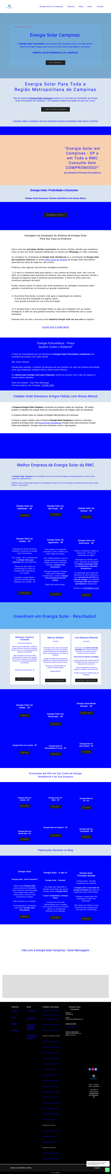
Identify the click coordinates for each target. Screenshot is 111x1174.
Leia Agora (25, 839)
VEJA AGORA (86, 517)
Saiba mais (24, 916)
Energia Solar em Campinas (51, 6)
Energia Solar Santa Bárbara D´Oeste (51, 1091)
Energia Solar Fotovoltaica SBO (49, 1086)
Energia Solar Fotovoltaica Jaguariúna (51, 1046)
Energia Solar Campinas (41, 98)
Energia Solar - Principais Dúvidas (32, 1036)
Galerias (71, 6)
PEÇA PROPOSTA (55, 62)
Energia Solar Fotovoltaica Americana (51, 1024)
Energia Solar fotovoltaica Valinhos (50, 1063)
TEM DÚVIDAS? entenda (25, 679)
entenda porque (86, 713)
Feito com (55, 1172)
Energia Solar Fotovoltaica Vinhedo (50, 1058)
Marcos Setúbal (55, 637)
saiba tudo (55, 754)
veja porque (55, 514)
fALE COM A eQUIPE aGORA (55, 680)
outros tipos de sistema (55, 260)
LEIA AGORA (86, 918)
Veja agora (25, 515)
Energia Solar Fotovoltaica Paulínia (50, 1108)
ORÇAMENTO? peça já (55, 215)
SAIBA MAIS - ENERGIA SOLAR (86, 680)
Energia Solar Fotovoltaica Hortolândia (51, 1102)
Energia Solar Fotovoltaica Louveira (50, 1080)
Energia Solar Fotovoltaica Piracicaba (51, 1030)
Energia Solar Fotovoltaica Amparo (50, 1153)
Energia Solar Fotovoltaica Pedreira (50, 1158)
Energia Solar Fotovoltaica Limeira (50, 1052)
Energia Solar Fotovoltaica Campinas (51, 1010)
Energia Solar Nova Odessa (48, 1119)
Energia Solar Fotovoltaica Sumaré (50, 1097)
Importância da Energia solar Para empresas (31, 1027)
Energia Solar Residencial (50, 423)
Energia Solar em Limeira (31, 1018)
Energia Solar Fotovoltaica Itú (49, 1069)
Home (14, 1011)
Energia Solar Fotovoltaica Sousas (50, 1130)
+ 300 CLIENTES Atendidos (55, 109)
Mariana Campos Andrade (24, 638)
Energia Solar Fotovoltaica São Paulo (51, 1014)
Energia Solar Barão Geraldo (49, 1136)
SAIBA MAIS (86, 595)
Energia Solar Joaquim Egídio (49, 1142)
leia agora (86, 807)
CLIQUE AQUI (47, 385)
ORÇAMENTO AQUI (91, 588)
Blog (81, 6)
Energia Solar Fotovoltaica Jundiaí (50, 1019)
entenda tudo (25, 593)
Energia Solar (32, 1010)
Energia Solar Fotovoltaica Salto (50, 1074)
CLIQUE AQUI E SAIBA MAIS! (55, 327)
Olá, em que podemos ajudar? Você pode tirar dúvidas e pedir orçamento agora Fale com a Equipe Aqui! (97, 1163)
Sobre (89, 6)
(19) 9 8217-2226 (70, 1027)
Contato (100, 6)
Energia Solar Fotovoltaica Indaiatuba (51, 1041)
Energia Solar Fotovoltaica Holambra (51, 1114)
